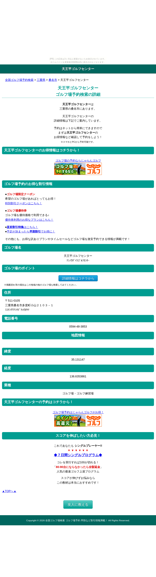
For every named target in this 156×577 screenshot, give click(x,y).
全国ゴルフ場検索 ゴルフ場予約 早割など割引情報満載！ (76, 520)
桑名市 (53, 79)
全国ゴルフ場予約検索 (19, 79)
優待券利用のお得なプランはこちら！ (29, 219)
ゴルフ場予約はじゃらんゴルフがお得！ (78, 412)
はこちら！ (22, 227)
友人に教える (78, 504)
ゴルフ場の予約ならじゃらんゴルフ (78, 160)
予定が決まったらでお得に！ (31, 231)
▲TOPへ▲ (9, 491)
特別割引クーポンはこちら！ (23, 203)
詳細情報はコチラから (78, 278)
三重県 (41, 79)
